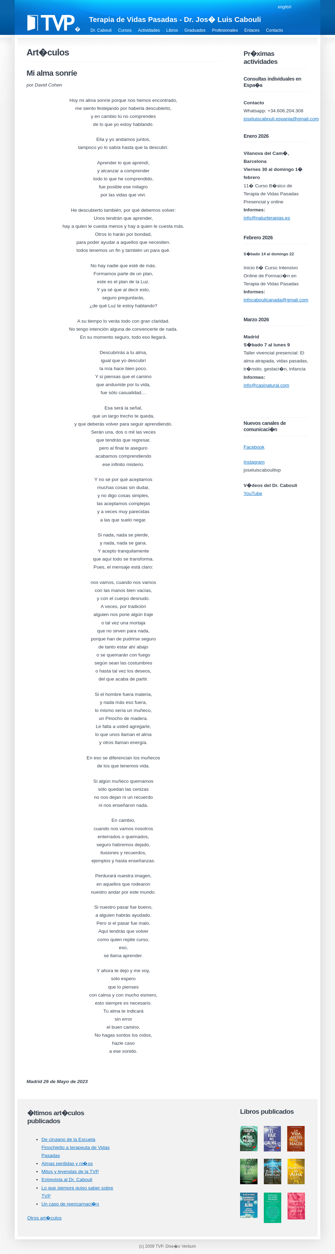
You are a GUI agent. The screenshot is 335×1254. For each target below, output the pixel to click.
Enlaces (252, 30)
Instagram (254, 462)
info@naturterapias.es (267, 217)
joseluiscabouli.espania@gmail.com (281, 118)
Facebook (254, 447)
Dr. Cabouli (101, 30)
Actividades (149, 30)
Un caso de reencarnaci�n (70, 1204)
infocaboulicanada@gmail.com (276, 299)
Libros (172, 30)
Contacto (274, 30)
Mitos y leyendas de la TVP (70, 1171)
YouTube (253, 493)
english (284, 7)
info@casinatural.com (266, 385)
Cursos (125, 30)
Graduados (195, 30)
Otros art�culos (44, 1218)
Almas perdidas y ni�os (67, 1163)
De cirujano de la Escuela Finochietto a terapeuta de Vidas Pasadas (76, 1147)
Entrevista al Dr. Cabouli (67, 1179)
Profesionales (225, 30)
